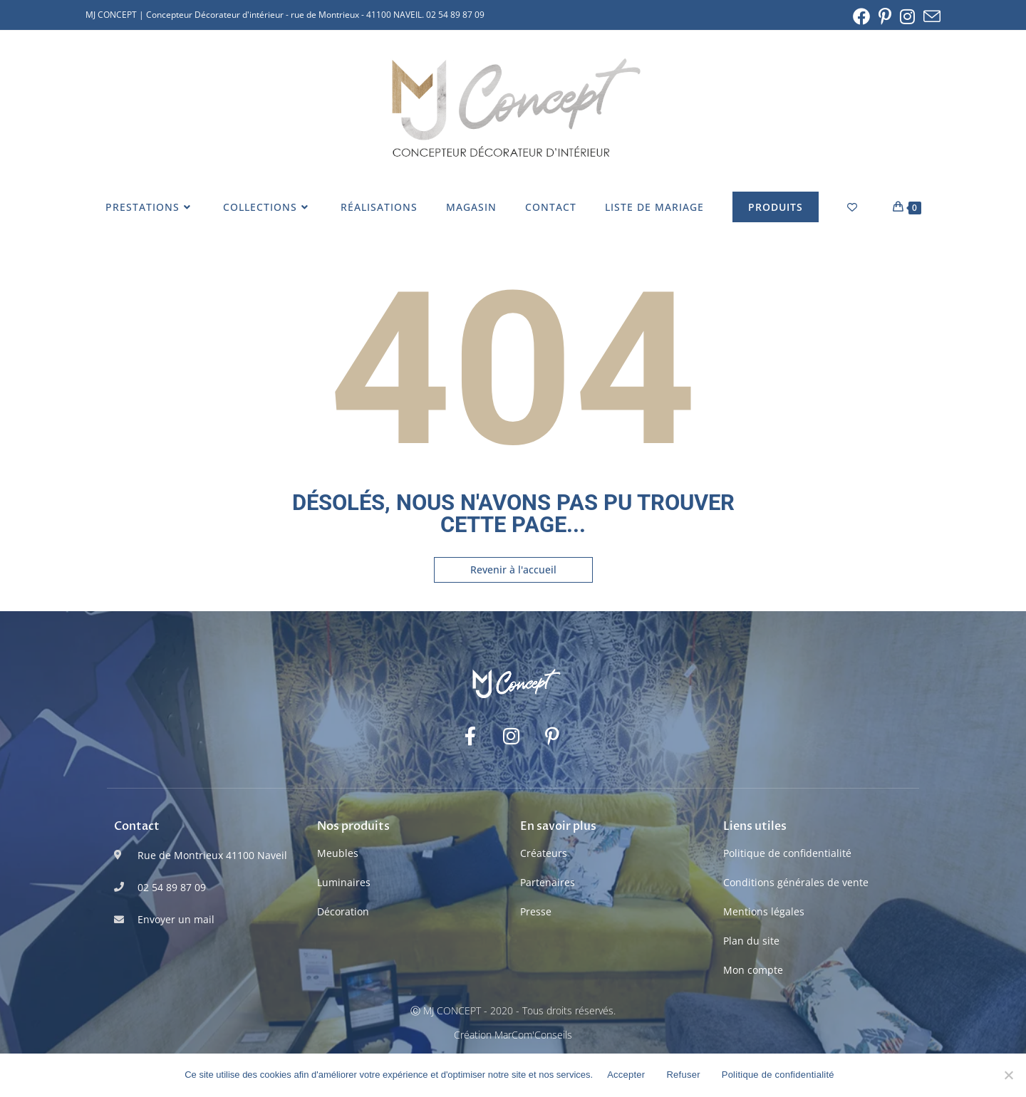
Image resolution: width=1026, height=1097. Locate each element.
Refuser (683, 1074)
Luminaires (343, 882)
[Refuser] (1008, 1075)
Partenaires (547, 882)
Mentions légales (763, 911)
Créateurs (543, 853)
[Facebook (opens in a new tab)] (861, 16)
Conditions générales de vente (796, 882)
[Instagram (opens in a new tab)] (907, 16)
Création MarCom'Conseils (513, 1034)
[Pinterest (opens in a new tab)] (885, 16)
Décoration (343, 911)
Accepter (626, 1074)
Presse (535, 911)
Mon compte (753, 970)
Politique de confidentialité (787, 853)
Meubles (337, 853)
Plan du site (751, 940)
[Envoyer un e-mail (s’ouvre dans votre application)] (929, 16)
